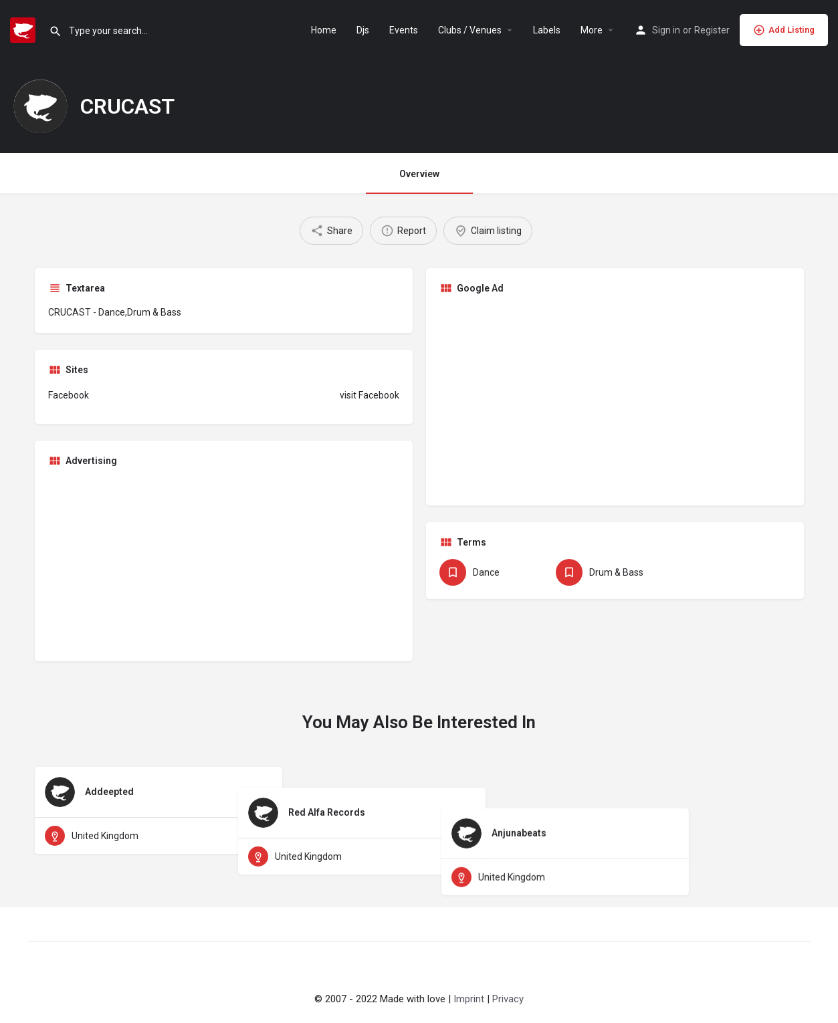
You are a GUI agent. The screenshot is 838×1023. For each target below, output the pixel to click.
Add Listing (784, 30)
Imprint (468, 999)
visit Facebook (369, 395)
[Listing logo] (40, 106)
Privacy (508, 999)
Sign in (666, 30)
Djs (362, 30)
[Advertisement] (615, 398)
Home (323, 30)
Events (403, 30)
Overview (419, 173)
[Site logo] (24, 28)
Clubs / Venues (470, 30)
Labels (546, 30)
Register (712, 30)
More (592, 30)
